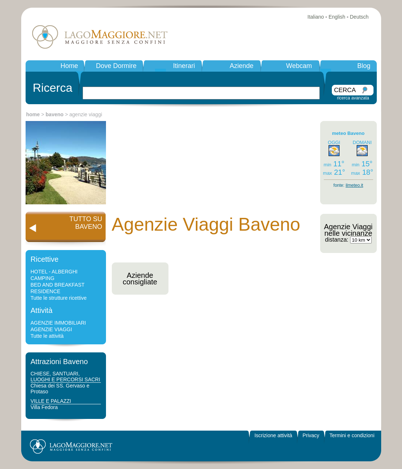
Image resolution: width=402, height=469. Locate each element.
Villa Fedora (44, 407)
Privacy (311, 435)
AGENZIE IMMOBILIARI (58, 323)
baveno (55, 114)
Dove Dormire (116, 65)
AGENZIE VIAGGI (51, 329)
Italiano (315, 17)
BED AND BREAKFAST (58, 285)
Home (69, 65)
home (33, 114)
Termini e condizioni (352, 435)
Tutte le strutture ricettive (59, 298)
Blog (363, 65)
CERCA (345, 90)
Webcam (299, 65)
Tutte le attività (47, 336)
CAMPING (42, 278)
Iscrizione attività (273, 435)
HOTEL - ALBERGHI (54, 272)
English (337, 17)
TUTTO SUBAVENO (85, 222)
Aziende (241, 65)
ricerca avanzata (353, 98)
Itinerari (184, 65)
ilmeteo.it (354, 185)
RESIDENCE (46, 291)
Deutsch (359, 17)
